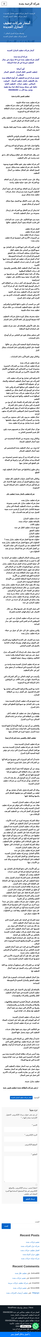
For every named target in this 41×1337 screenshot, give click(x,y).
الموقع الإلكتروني (31, 1144)
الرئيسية (32, 13)
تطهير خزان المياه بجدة (31, 1254)
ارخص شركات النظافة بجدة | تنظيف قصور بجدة (20, 1088)
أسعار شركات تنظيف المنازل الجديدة (16, 13)
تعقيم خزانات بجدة (32, 1242)
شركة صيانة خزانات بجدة (30, 1258)
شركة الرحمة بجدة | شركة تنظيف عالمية (24, 1323)
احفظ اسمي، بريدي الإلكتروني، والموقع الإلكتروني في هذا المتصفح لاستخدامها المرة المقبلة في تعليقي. (21, 1191)
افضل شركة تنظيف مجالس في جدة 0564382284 (21, 1312)
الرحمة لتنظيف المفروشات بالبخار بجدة (25, 1315)
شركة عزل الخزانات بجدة (30, 1246)
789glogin (35, 1293)
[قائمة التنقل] (4, 4)
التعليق (34, 1154)
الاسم (34, 1125)
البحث (37, 1222)
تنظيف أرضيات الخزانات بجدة (17, 1293)
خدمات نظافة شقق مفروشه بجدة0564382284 (22, 1320)
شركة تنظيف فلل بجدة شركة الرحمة (26, 1329)
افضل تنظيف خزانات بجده (30, 1250)
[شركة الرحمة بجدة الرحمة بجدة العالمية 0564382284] (29, 4)
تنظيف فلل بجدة (21, 1273)
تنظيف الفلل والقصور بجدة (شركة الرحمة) (20, 738)
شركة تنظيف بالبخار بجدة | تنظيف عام (20, 494)
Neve (31, 1308)
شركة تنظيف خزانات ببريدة (18, 1283)
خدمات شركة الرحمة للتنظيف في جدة (25, 1318)
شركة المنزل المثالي (12, 33)
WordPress (12, 1308)
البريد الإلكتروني (30, 1135)
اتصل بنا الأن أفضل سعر (20, 1334)
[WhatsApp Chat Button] (35, 1326)
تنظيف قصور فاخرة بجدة (20, 96)
